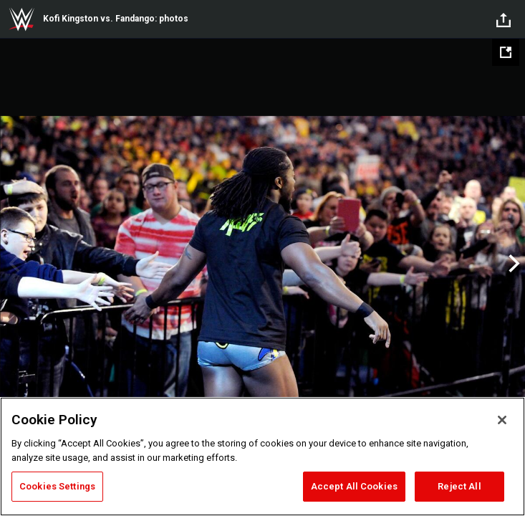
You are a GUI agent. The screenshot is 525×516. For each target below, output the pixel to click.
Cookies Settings (57, 486)
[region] (262, 456)
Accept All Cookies (354, 486)
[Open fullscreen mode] (505, 52)
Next (512, 263)
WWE (21, 19)
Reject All (459, 486)
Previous (12, 263)
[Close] (502, 420)
